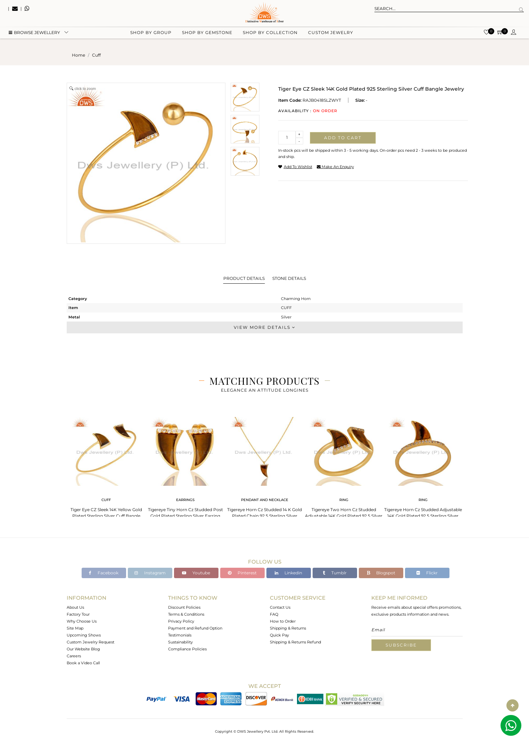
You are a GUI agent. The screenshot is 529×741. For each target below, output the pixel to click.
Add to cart (343, 137)
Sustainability (180, 642)
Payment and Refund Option (195, 628)
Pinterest (242, 572)
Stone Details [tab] (289, 278)
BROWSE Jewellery (34, 35)
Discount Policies (184, 607)
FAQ (274, 614)
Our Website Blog (83, 649)
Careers (74, 655)
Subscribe (401, 645)
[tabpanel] (106, 468)
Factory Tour (78, 614)
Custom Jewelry (330, 35)
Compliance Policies (187, 649)
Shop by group (151, 35)
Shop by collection (270, 35)
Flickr (427, 572)
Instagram (150, 572)
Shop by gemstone (207, 35)
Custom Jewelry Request (90, 642)
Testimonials (179, 635)
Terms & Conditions (186, 614)
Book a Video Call (83, 662)
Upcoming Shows (84, 635)
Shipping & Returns (288, 628)
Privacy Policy (181, 621)
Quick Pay (279, 635)
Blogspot (381, 572)
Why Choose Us (82, 621)
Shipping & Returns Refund (295, 642)
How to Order (283, 621)
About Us (75, 607)
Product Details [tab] (244, 278)
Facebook (103, 572)
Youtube (196, 572)
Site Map (75, 628)
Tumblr (335, 572)
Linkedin (288, 572)
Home (78, 55)
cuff (96, 55)
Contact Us (280, 607)
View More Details (265, 327)
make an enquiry (335, 166)
